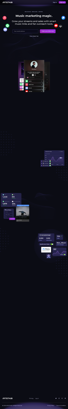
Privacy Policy (50, 405)
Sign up (62, 2)
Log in (37, 398)
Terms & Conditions (61, 405)
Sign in (55, 2)
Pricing (31, 398)
